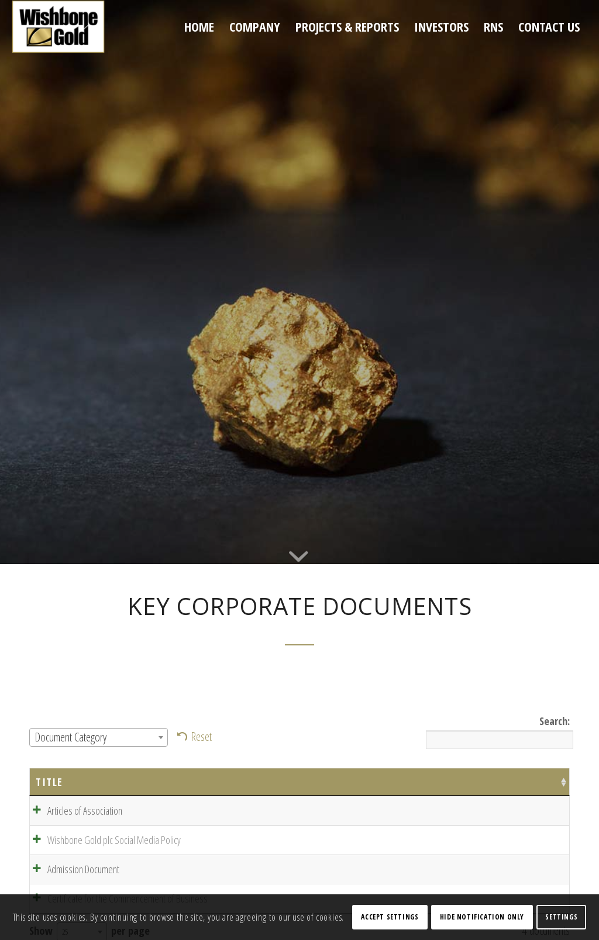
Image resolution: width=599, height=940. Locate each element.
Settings (561, 917)
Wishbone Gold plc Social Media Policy (102, 842)
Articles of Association (73, 811)
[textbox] (98, 737)
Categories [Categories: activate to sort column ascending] (422, 782)
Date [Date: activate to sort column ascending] (292, 782)
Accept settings (389, 917)
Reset (201, 736)
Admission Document (72, 873)
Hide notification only (482, 917)
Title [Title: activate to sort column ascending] (49, 782)
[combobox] (98, 737)
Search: (498, 731)
